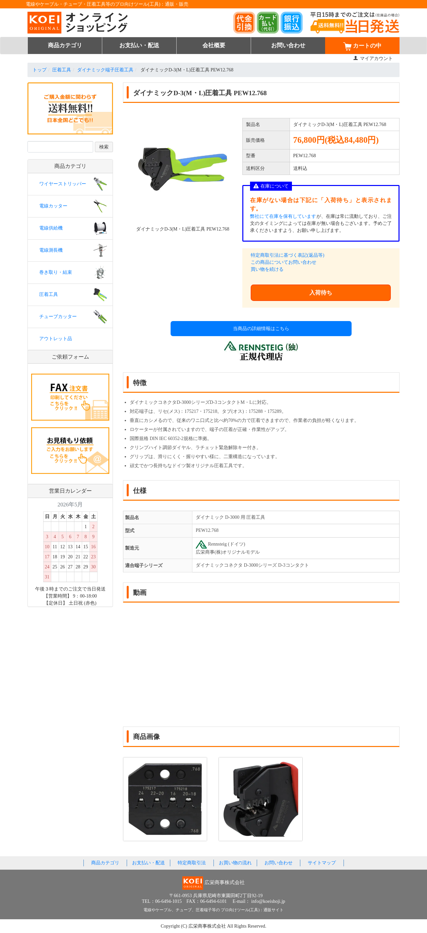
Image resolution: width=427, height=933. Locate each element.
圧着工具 (61, 69)
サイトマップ (322, 862)
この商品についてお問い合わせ (283, 262)
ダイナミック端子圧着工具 (105, 69)
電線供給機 (51, 228)
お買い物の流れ (235, 862)
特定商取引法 (192, 862)
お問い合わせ (288, 45)
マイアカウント (373, 58)
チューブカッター (58, 316)
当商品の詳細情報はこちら (261, 328)
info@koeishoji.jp (268, 901)
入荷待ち (320, 293)
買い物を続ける (267, 269)
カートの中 (362, 46)
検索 (104, 146)
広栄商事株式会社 (207, 926)
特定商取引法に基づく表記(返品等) (287, 255)
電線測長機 (51, 250)
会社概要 (213, 45)
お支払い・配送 (139, 45)
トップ (40, 69)
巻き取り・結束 (55, 272)
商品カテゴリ (65, 45)
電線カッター (53, 205)
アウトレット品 (55, 338)
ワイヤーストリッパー (62, 183)
